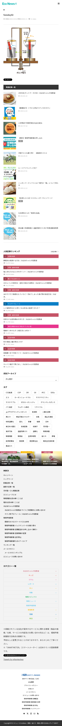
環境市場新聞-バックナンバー (31, 708)
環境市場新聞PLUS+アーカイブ (16, 541)
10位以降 (54, 251)
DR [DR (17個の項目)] (27, 392)
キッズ (31, 575)
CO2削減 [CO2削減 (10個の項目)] (9, 392)
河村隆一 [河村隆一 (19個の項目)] (46, 426)
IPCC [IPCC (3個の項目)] (43, 392)
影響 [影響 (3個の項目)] (29, 421)
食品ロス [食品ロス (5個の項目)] (9, 446)
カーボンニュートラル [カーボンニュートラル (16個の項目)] (23, 397)
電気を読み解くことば (11, 502)
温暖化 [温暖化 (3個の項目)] (35, 431)
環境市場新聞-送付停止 (13, 537)
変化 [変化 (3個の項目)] (21, 421)
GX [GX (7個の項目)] (35, 392)
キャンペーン (8, 475)
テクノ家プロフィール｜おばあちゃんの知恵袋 (21, 514)
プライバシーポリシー (31, 685)
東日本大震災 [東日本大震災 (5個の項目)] (10, 426)
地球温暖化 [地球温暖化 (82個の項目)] (10, 421)
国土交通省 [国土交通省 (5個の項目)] (49, 417)
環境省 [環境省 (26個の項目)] (20, 436)
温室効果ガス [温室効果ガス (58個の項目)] (22, 431)
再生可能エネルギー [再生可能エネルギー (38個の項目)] (23, 417)
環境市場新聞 (8, 518)
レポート (31, 584)
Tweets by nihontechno (13, 659)
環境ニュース (31, 601)
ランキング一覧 (9, 545)
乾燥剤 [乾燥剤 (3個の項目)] (34, 412)
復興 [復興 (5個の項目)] (38, 421)
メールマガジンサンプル (13, 552)
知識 (31, 614)
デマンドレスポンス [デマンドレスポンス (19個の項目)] (48, 402)
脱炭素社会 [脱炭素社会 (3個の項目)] (34, 441)
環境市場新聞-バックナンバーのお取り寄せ (20, 525)
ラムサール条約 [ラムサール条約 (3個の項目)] (23, 407)
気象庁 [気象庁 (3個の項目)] (35, 426)
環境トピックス (31, 597)
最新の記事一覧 (9, 487)
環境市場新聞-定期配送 (31, 699)
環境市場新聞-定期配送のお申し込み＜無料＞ (21, 529)
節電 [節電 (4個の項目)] (53, 436)
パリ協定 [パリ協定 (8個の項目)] (9, 407)
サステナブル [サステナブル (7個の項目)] (10, 402)
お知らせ (31, 689)
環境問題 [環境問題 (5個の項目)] (9, 436)
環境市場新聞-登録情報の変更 (15, 533)
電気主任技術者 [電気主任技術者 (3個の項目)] (48, 441)
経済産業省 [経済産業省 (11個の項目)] (10, 441)
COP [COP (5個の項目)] (19, 392)
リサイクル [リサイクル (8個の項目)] (38, 407)
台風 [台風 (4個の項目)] (37, 417)
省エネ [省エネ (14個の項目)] (44, 436)
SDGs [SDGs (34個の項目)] (53, 392)
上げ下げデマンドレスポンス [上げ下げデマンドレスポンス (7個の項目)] (16, 412)
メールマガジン (9, 549)
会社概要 (31, 682)
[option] (10, 458)
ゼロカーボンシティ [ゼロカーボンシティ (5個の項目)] (28, 402)
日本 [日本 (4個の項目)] (47, 421)
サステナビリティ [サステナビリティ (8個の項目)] (42, 397)
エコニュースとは (9, 494)
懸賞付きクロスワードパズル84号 (17, 522)
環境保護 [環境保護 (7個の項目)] (46, 431)
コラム (31, 579)
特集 (31, 592)
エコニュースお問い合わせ (13, 556)
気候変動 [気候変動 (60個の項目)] (24, 426)
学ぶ (31, 588)
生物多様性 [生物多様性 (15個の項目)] (32, 436)
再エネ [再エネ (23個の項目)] (8, 417)
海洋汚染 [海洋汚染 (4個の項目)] (9, 431)
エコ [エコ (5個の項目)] (7, 397)
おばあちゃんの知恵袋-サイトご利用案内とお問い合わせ (25, 510)
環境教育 (31, 610)
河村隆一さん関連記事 (11, 490)
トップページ (8, 479)
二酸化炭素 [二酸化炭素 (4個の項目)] (46, 412)
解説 (31, 618)
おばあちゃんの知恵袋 (11, 506)
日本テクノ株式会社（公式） (31, 679)
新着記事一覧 (8, 483)
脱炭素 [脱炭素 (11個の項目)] (21, 441)
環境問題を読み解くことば (13, 498)
